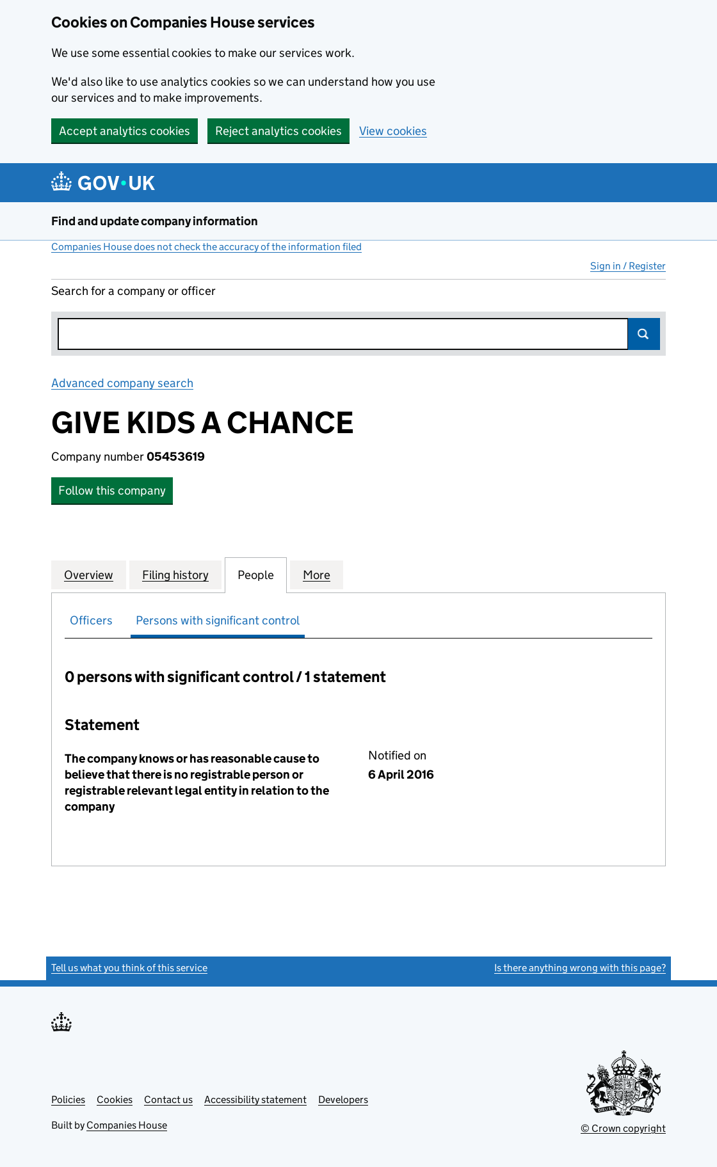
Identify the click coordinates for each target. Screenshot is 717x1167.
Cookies (115, 1099)
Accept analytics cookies (124, 130)
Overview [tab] (88, 574)
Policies (68, 1099)
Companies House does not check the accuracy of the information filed (206, 247)
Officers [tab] (91, 620)
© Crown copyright (623, 1128)
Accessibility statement (255, 1099)
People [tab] (256, 574)
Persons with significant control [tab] (218, 620)
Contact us (168, 1099)
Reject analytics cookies (278, 130)
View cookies (393, 131)
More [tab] (316, 574)
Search (644, 334)
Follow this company (112, 490)
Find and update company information (154, 221)
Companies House (126, 1125)
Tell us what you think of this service (129, 968)
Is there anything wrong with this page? (580, 968)
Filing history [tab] (175, 574)
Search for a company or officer (133, 290)
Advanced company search (122, 383)
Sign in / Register (628, 266)
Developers (343, 1099)
